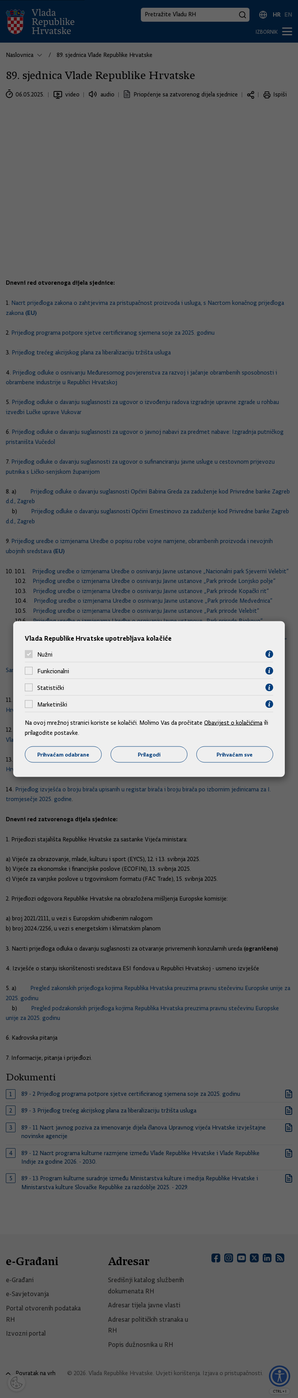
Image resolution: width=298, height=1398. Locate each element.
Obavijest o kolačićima (233, 722)
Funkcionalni (53, 670)
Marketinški (52, 704)
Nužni (44, 654)
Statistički (50, 687)
